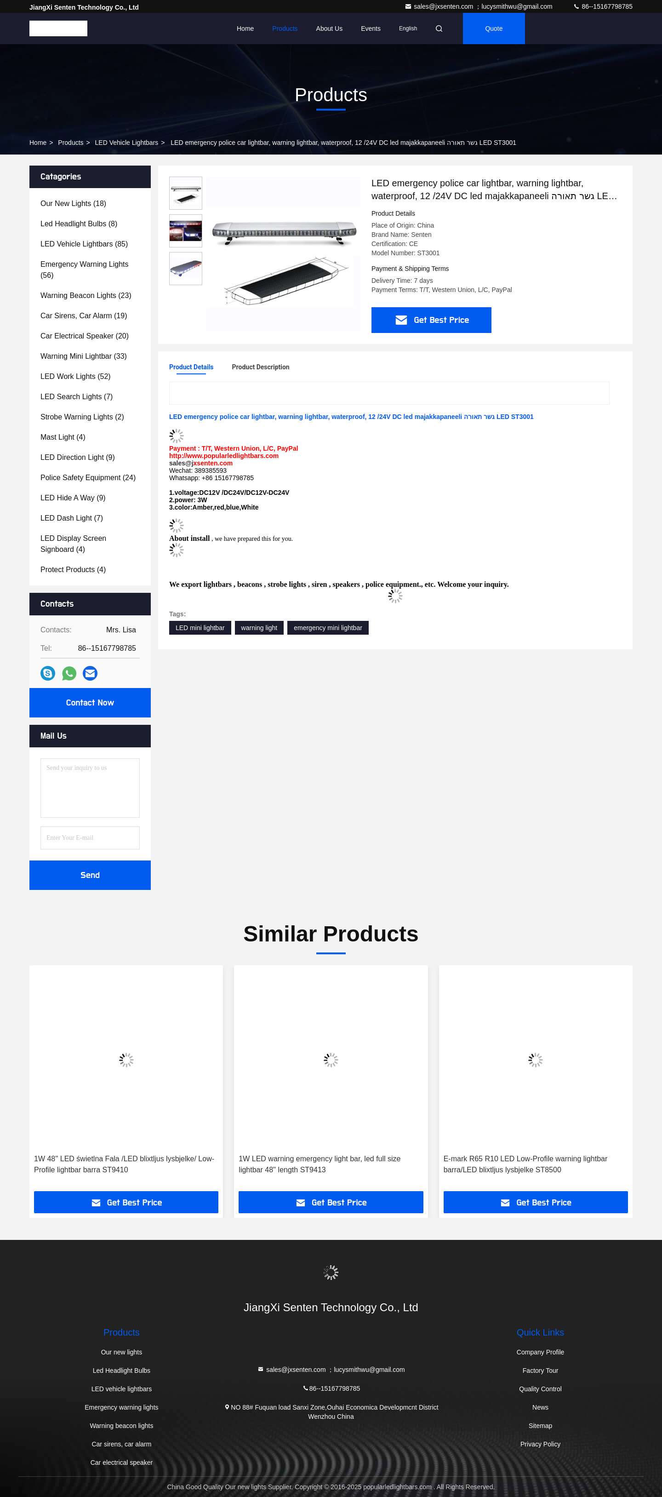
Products (284, 28)
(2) (82, 417)
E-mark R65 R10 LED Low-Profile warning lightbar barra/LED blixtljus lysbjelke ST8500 (526, 1164)
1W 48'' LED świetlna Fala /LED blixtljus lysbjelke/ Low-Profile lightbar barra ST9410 (124, 1164)
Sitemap (540, 1425)
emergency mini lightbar (328, 627)
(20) (84, 336)
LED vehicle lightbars (127, 142)
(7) (76, 397)
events (371, 28)
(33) (83, 356)
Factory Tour (541, 1370)
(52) (75, 376)
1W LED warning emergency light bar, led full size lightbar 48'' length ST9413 (319, 1164)
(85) (84, 244)
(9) (77, 457)
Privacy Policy (540, 1444)
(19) (83, 316)
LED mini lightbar (200, 627)
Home (245, 28)
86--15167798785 (603, 6)
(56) (84, 269)
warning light (259, 627)
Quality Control (540, 1389)
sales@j (181, 463)
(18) (73, 203)
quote (493, 28)
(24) (88, 478)
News (540, 1407)
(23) (85, 295)
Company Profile (541, 1352)
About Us (329, 28)
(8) (78, 224)
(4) (63, 437)
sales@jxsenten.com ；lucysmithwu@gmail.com (479, 6)
